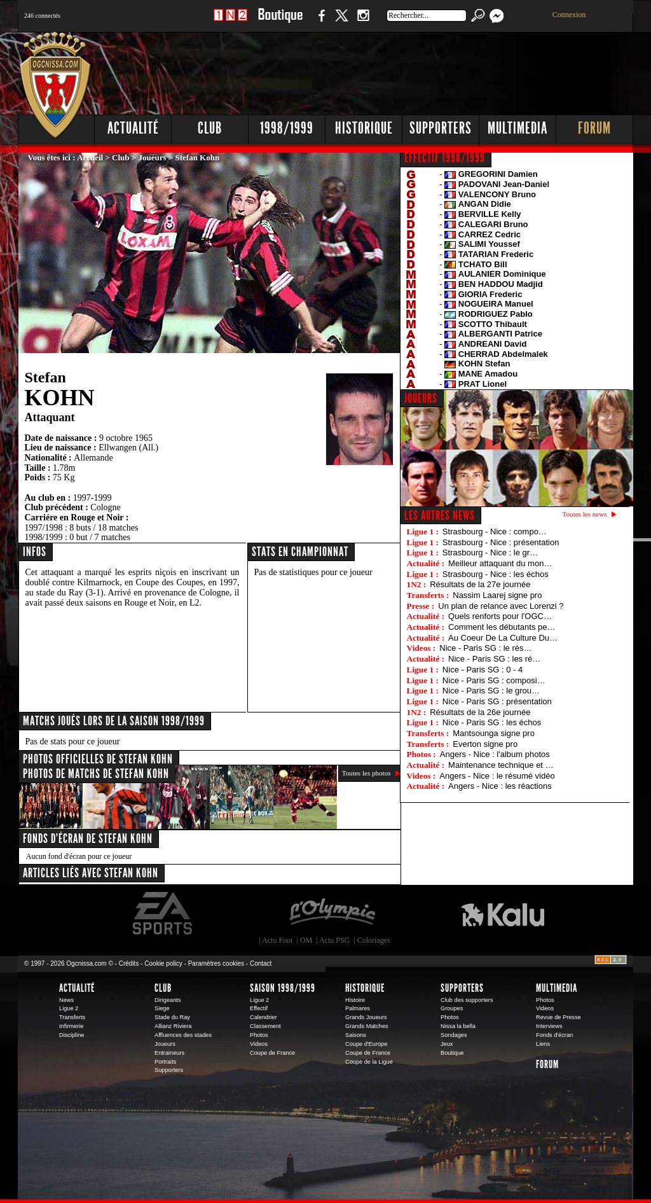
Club (210, 128)
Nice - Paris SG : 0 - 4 (482, 669)
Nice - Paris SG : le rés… (485, 648)
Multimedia (517, 128)
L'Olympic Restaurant (332, 913)
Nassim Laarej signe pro (497, 595)
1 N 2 (230, 22)
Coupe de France (272, 1053)
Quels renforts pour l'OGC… (500, 616)
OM (306, 940)
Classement (265, 1026)
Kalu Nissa (503, 913)
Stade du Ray (172, 1017)
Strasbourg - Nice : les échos (495, 574)
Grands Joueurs (366, 1017)
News (66, 1000)
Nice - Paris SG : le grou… (491, 690)
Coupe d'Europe (366, 1044)
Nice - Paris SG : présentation (497, 701)
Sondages (454, 1035)
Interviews (549, 1026)
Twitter (341, 22)
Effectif (259, 1008)
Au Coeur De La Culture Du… (503, 638)
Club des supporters (467, 1000)
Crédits (129, 963)
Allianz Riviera (172, 1026)
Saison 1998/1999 (282, 988)
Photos (259, 1035)
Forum (594, 128)
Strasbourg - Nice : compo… (494, 531)
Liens (543, 1044)
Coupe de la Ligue (369, 1062)
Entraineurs (169, 1053)
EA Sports (163, 913)
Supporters (440, 128)
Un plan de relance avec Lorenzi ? (500, 606)
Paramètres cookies (216, 963)
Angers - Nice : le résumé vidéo (496, 776)
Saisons (355, 1035)
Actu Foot (277, 940)
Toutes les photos (366, 773)
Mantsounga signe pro (494, 733)
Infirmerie (71, 1026)
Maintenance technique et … (501, 765)
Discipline (71, 1035)
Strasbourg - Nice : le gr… (490, 552)
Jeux (447, 1044)
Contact (260, 963)
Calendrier (263, 1017)
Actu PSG (334, 940)
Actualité (133, 128)
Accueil (90, 157)
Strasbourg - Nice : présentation (500, 542)
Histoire (355, 1000)
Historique (364, 128)
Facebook (320, 22)
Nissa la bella (458, 1026)
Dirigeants (167, 1000)
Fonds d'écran (554, 1035)
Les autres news (439, 515)
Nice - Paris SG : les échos (491, 722)
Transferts (72, 1017)
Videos (259, 1044)
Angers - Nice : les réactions (500, 786)
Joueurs (153, 157)
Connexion (569, 14)
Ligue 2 (68, 1008)
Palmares (357, 1008)
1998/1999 (286, 128)
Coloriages (373, 940)
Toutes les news (585, 514)
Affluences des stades (183, 1035)
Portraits (165, 1062)
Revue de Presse (558, 1017)
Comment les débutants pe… (501, 627)
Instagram (363, 22)
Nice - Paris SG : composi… (493, 680)
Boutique (280, 22)
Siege (162, 1008)
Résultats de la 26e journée (480, 712)
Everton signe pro (485, 744)
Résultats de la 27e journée (480, 584)
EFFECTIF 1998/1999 (444, 157)
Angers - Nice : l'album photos (495, 754)
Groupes (452, 1008)
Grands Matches (366, 1026)
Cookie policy (163, 963)
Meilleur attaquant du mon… (500, 563)
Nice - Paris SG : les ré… (494, 659)
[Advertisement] (402, 70)
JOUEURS (420, 398)
